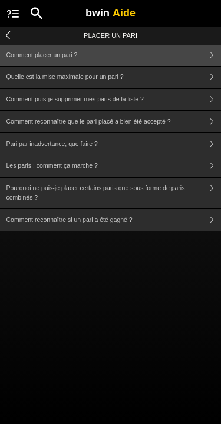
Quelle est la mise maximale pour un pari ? (114, 77)
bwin (110, 13)
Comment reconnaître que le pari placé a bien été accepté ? (114, 121)
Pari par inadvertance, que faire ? (114, 144)
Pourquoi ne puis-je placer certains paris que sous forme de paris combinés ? (114, 193)
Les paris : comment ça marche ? (114, 166)
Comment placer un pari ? (114, 55)
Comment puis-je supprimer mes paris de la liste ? (114, 100)
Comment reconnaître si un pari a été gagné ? (114, 220)
